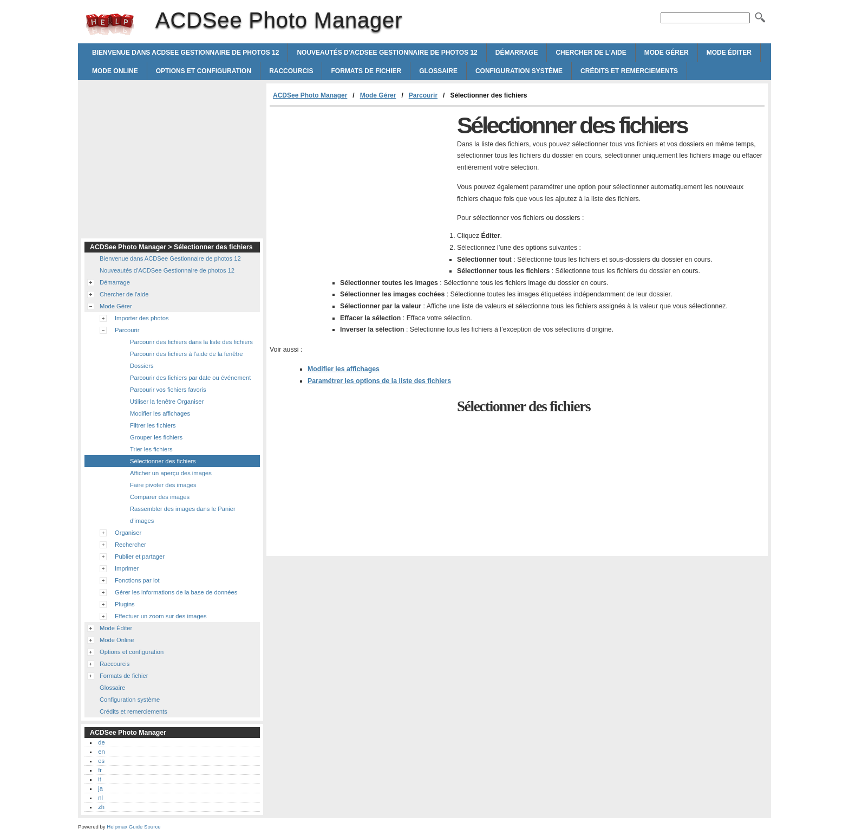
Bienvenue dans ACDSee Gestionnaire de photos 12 (185, 52)
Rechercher (130, 544)
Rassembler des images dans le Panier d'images (183, 515)
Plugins (125, 604)
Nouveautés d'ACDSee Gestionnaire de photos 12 (387, 52)
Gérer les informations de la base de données (176, 592)
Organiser (128, 532)
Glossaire (438, 71)
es (101, 761)
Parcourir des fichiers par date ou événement (190, 377)
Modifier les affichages (344, 369)
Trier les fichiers (151, 449)
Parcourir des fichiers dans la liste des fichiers (191, 342)
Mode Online (115, 71)
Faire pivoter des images (163, 485)
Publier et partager (140, 556)
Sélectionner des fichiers (163, 461)
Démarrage (516, 52)
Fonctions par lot (137, 580)
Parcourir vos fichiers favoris (168, 389)
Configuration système (519, 71)
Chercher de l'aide (591, 52)
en (101, 751)
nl (100, 797)
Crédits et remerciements (629, 71)
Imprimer (127, 568)
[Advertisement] (361, 188)
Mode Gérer (666, 52)
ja (100, 788)
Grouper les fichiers (156, 437)
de (101, 742)
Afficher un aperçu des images (171, 473)
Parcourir (423, 95)
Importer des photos (142, 318)
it (99, 779)
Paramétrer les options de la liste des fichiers (379, 381)
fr (100, 770)
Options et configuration (203, 71)
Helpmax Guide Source (133, 827)
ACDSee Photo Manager (110, 24)
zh (101, 807)
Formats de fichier (366, 71)
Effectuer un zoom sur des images (161, 616)
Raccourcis (291, 71)
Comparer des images (160, 497)
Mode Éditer (729, 52)
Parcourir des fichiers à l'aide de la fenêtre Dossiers (186, 360)
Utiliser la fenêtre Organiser (167, 401)
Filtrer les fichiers (153, 425)
